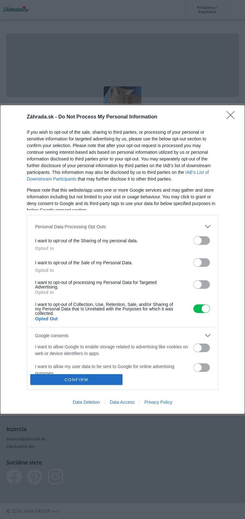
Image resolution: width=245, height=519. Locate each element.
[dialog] (122, 259)
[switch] (201, 240)
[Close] (232, 117)
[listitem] (122, 226)
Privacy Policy (158, 402)
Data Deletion (86, 402)
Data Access (122, 402)
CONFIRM (76, 379)
